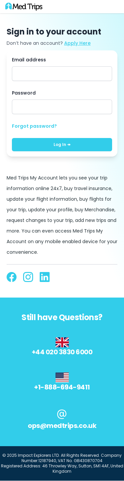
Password (24, 93)
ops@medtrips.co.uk (62, 425)
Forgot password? (34, 126)
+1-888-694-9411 (62, 387)
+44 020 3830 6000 (62, 352)
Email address (29, 59)
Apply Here (77, 43)
